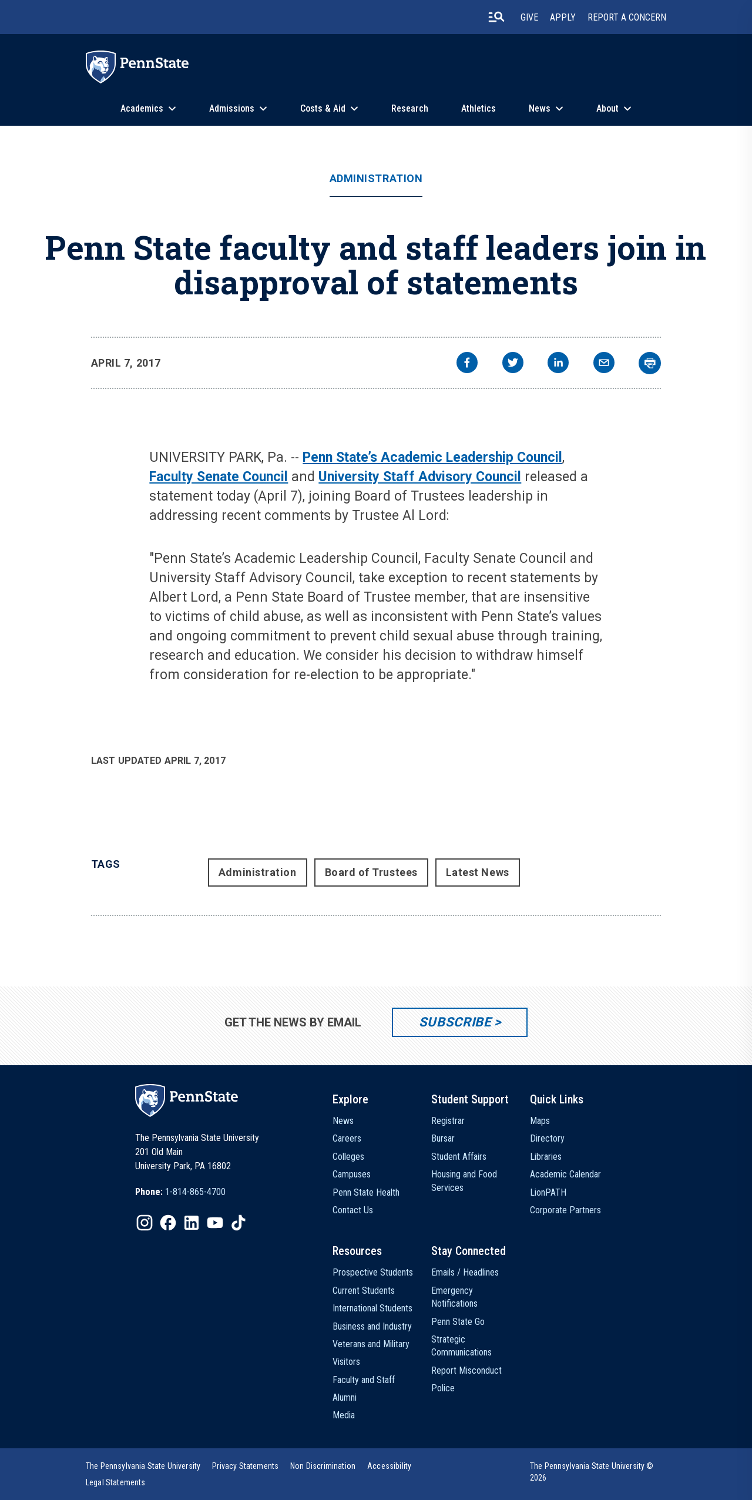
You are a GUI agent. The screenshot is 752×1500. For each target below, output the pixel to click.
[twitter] (512, 364)
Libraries (546, 1156)
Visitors (346, 1361)
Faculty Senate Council (218, 477)
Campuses (352, 1174)
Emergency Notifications (454, 1297)
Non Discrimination (322, 1466)
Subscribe (455, 1022)
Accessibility (389, 1466)
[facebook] (467, 364)
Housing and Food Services (464, 1181)
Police (443, 1388)
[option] (180, 1192)
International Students (372, 1308)
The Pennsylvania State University (143, 1466)
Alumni (345, 1397)
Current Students (364, 1290)
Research (409, 108)
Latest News (477, 872)
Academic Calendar (565, 1174)
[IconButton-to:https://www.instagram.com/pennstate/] (144, 1222)
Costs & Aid (322, 108)
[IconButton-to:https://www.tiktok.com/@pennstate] (238, 1222)
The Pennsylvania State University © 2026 (592, 1471)
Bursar (443, 1138)
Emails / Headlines (465, 1272)
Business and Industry (372, 1326)
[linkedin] (558, 364)
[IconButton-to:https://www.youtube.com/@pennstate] (215, 1222)
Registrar (448, 1120)
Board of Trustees (371, 872)
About (607, 108)
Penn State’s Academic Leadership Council (432, 457)
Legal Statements (116, 1482)
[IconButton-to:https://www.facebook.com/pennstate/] (168, 1222)
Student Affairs (458, 1156)
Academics (141, 108)
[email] (604, 364)
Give (529, 17)
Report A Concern (627, 17)
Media (344, 1415)
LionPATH (548, 1192)
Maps (540, 1120)
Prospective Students (373, 1272)
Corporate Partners (565, 1210)
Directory (547, 1138)
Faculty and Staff (364, 1379)
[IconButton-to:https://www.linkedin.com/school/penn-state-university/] (191, 1222)
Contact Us (353, 1210)
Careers (347, 1138)
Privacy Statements (245, 1466)
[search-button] (496, 17)
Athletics (478, 108)
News (539, 108)
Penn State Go (458, 1321)
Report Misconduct (466, 1370)
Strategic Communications (461, 1346)
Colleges (348, 1156)
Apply (563, 17)
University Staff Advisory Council (419, 477)
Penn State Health (366, 1192)
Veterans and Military (371, 1344)
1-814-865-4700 (195, 1191)
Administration (376, 178)
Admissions (231, 108)
